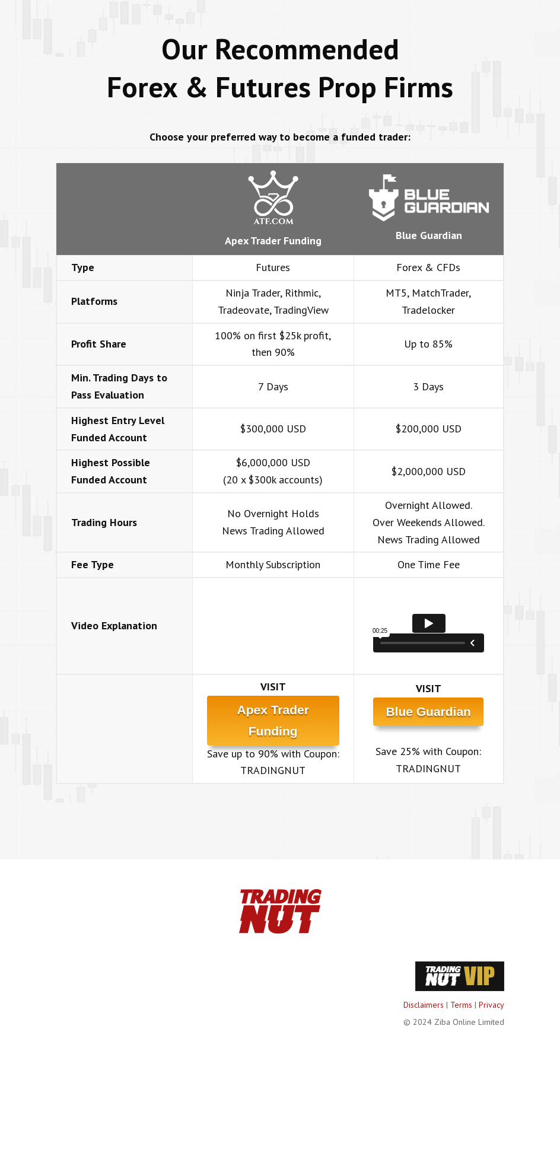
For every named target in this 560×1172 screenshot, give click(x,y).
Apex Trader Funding (273, 720)
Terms (461, 1004)
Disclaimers (423, 1004)
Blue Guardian (428, 711)
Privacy (491, 1004)
